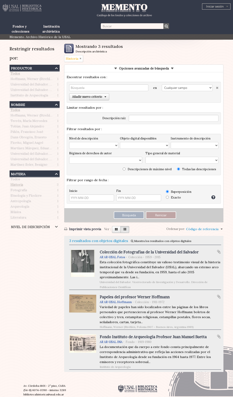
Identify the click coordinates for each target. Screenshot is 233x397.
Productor (21, 68)
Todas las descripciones (196, 169)
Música (15, 213)
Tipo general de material (162, 153)
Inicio (73, 191)
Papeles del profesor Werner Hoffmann (135, 297)
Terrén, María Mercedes (28, 122)
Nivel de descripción (30, 226)
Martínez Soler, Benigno (28, 165)
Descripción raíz (114, 118)
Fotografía (18, 191)
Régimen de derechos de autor (90, 153)
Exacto (173, 197)
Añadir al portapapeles (219, 252)
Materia (18, 173)
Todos (15, 74)
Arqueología (19, 207)
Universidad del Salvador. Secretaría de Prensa (45, 85)
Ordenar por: (175, 229)
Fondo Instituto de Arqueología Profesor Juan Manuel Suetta (153, 337)
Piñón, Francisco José (26, 133)
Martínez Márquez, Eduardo (31, 149)
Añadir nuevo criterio (89, 97)
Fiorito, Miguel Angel (26, 144)
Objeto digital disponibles (138, 138)
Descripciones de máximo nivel (147, 169)
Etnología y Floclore (26, 196)
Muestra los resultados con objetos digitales (161, 241)
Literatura (18, 218)
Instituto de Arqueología (29, 96)
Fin (118, 191)
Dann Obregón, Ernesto (28, 138)
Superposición (178, 192)
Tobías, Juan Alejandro (27, 127)
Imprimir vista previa (82, 229)
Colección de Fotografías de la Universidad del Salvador (149, 252)
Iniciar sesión (215, 6)
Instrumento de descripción (190, 138)
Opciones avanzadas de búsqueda (144, 68)
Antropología (20, 202)
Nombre (18, 104)
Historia (16, 185)
